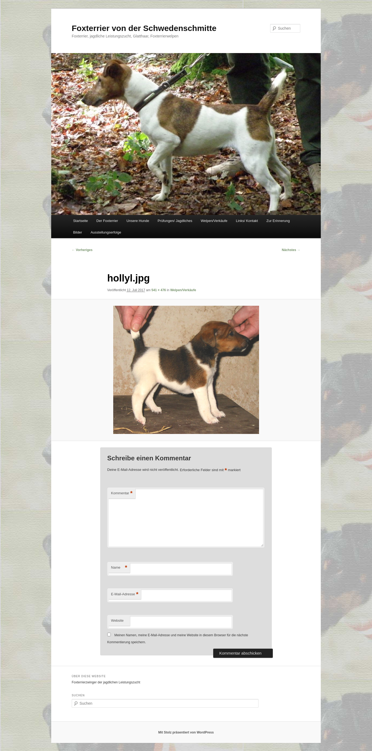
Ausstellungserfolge (106, 232)
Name (119, 568)
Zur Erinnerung (278, 221)
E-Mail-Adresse (124, 594)
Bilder (77, 232)
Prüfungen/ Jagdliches (175, 221)
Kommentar (122, 493)
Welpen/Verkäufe (214, 221)
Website (117, 620)
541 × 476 (158, 290)
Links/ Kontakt (247, 221)
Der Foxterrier (107, 221)
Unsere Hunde (137, 221)
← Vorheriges (82, 250)
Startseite (80, 221)
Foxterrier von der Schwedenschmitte (144, 28)
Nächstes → (291, 250)
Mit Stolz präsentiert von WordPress (186, 732)
